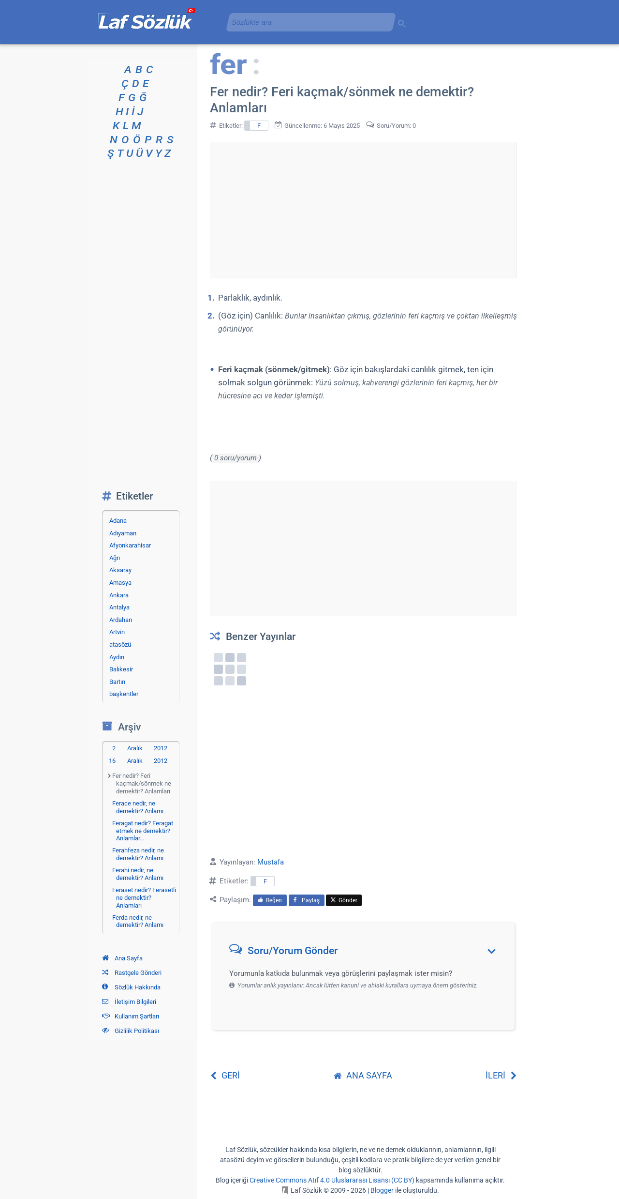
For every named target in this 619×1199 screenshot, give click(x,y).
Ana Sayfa (122, 958)
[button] (366, 952)
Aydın (116, 657)
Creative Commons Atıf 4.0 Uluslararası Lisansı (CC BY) (332, 1180)
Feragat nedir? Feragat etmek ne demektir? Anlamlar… (142, 831)
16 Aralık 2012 (138, 760)
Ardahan (120, 619)
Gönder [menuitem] (343, 900)
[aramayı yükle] (307, 22)
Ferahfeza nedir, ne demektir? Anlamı (138, 854)
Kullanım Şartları (130, 1016)
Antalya (119, 607)
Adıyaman (122, 533)
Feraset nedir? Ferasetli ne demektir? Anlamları (144, 897)
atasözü (120, 644)
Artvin (117, 632)
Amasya (120, 582)
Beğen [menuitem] (270, 900)
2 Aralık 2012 (139, 748)
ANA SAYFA (363, 1075)
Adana (118, 520)
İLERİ (501, 1075)
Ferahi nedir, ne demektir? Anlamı (137, 873)
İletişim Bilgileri (129, 1001)
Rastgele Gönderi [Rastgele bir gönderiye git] (132, 972)
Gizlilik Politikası (130, 1030)
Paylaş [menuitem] (307, 900)
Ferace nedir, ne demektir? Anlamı (137, 807)
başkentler (123, 694)
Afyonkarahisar (130, 545)
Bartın (117, 681)
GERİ (225, 1075)
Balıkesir (121, 669)
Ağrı (114, 558)
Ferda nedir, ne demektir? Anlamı (137, 921)
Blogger (382, 1190)
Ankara (119, 595)
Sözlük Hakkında (131, 987)
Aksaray (120, 570)
